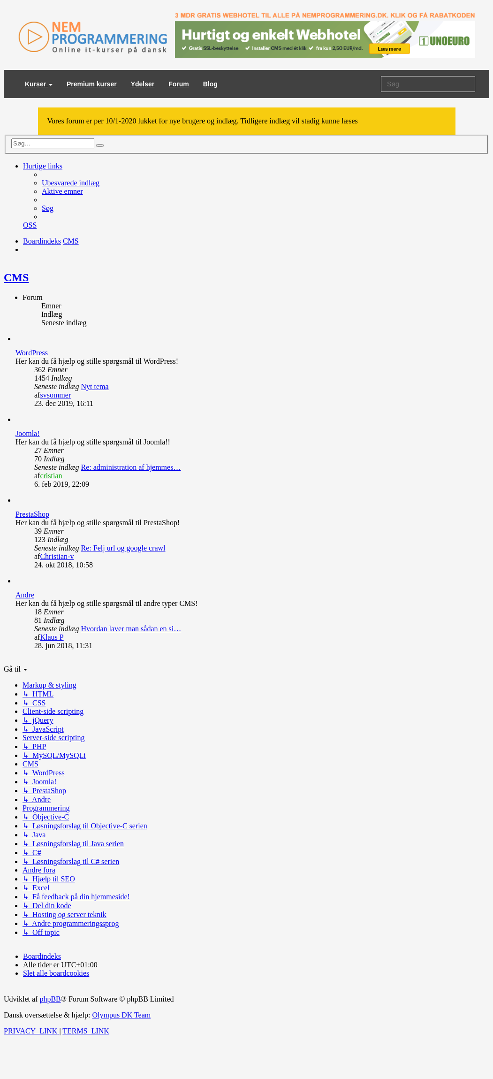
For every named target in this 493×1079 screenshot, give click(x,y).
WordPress (31, 353)
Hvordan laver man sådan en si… (131, 629)
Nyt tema (95, 386)
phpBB (50, 999)
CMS (16, 277)
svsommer (55, 395)
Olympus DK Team (121, 1015)
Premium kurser (92, 84)
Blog (210, 84)
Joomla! (27, 433)
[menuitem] (70, 183)
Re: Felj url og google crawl (123, 548)
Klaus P (51, 637)
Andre (24, 595)
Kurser (39, 84)
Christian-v (57, 556)
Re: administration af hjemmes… (131, 467)
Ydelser (143, 84)
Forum (178, 84)
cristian (51, 476)
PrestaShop (32, 514)
